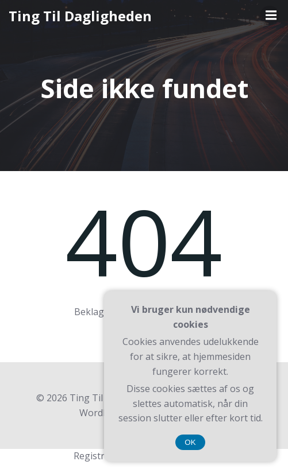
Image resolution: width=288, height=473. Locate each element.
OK (190, 442)
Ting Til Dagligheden (80, 15)
